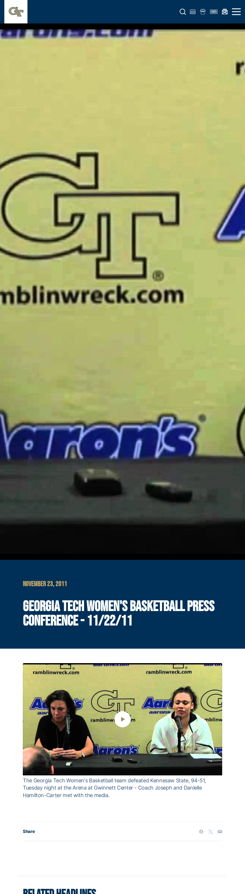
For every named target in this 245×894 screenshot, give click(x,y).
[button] (183, 12)
